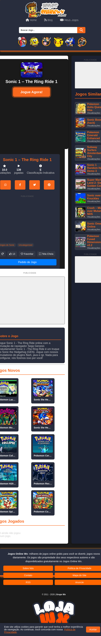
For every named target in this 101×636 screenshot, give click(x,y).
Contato (28, 575)
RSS (28, 582)
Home (31, 20)
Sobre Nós (28, 568)
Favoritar (27, 254)
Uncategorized (25, 245)
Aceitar (93, 629)
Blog (48, 20)
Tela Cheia (46, 254)
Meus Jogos (69, 20)
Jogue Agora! (31, 92)
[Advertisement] (27, 219)
